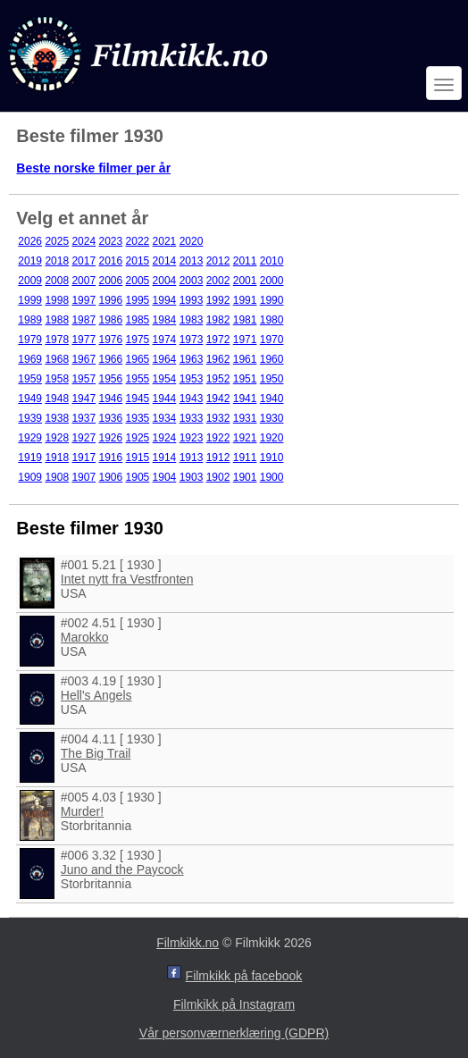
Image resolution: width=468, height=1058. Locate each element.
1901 (245, 477)
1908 (57, 477)
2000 (272, 280)
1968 (57, 359)
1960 (272, 359)
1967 (83, 359)
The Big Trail (96, 753)
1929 (30, 438)
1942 (218, 398)
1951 (245, 379)
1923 (192, 438)
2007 (83, 280)
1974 (165, 339)
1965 (138, 359)
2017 (83, 261)
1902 (218, 477)
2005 (138, 280)
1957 (83, 379)
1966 (110, 359)
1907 (83, 477)
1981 (245, 320)
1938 (57, 418)
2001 (245, 280)
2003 (192, 280)
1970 (272, 339)
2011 (245, 261)
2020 (192, 241)
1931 (245, 418)
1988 (57, 320)
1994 (165, 300)
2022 (138, 241)
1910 (272, 457)
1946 (110, 398)
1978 (57, 339)
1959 (30, 379)
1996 (110, 300)
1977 (83, 339)
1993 (192, 300)
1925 (138, 438)
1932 (218, 418)
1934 (165, 418)
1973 (192, 339)
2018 (57, 261)
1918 (57, 457)
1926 (110, 438)
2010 (272, 261)
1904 (165, 477)
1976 (110, 339)
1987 (83, 320)
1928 (57, 438)
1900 (272, 477)
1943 (192, 398)
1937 (83, 418)
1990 (272, 300)
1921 (245, 438)
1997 (83, 300)
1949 (30, 398)
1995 (138, 300)
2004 (165, 280)
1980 (272, 320)
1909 (30, 477)
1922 (218, 438)
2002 (218, 280)
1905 (138, 477)
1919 (30, 457)
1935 (138, 418)
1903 (192, 477)
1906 (110, 477)
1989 (30, 320)
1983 (192, 320)
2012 (218, 261)
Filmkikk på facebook (244, 976)
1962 (218, 359)
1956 (110, 379)
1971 (245, 339)
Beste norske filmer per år (93, 168)
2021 (165, 241)
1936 (110, 418)
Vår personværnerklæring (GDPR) (234, 1033)
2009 (30, 280)
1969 (30, 359)
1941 (245, 398)
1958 (57, 379)
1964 (165, 359)
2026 (30, 241)
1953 (192, 379)
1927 (83, 438)
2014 (165, 261)
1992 (218, 300)
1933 (192, 418)
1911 (245, 457)
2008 (57, 280)
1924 (165, 438)
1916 (110, 457)
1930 (272, 418)
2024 (83, 241)
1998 (57, 300)
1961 (245, 359)
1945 (138, 398)
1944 (165, 398)
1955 (138, 379)
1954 (165, 379)
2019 (30, 261)
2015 (138, 261)
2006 (110, 280)
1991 (245, 300)
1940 (272, 398)
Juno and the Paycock (122, 869)
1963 (192, 359)
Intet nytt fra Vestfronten (127, 579)
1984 (165, 320)
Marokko (85, 637)
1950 (272, 379)
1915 (138, 457)
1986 (110, 320)
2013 (192, 261)
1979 (30, 339)
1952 (218, 379)
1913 (192, 457)
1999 (30, 300)
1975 (138, 339)
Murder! (82, 811)
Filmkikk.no (187, 943)
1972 (218, 339)
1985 (138, 320)
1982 (218, 320)
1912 (218, 457)
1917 (83, 457)
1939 (30, 418)
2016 (110, 261)
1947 (83, 398)
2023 (110, 241)
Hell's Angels (96, 695)
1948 (57, 398)
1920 (272, 438)
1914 (165, 457)
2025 (57, 241)
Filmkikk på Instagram (234, 1004)
